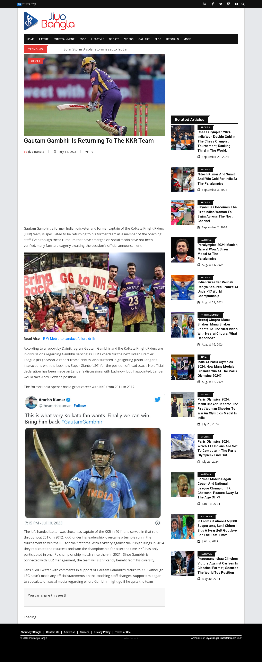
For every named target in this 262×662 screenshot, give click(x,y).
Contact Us (52, 632)
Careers (84, 632)
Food (82, 39)
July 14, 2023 (65, 152)
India (204, 357)
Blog (158, 39)
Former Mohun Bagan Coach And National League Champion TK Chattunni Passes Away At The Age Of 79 (218, 488)
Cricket (35, 60)
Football (206, 516)
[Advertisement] (94, 192)
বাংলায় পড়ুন (26, 4)
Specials (172, 39)
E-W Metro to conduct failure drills (69, 338)
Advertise (69, 632)
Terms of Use (123, 632)
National (206, 239)
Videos (128, 39)
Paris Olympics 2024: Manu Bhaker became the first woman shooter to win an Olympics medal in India (218, 408)
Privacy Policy (102, 632)
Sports (114, 39)
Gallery (144, 39)
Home (30, 39)
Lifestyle (97, 39)
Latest (44, 39)
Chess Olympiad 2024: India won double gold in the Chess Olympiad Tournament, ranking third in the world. (216, 141)
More (187, 39)
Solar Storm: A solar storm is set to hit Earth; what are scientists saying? (118, 49)
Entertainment (64, 39)
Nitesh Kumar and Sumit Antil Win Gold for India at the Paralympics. (217, 178)
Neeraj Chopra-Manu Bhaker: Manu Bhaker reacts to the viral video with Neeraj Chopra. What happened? (218, 329)
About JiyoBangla (30, 632)
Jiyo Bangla (34, 152)
